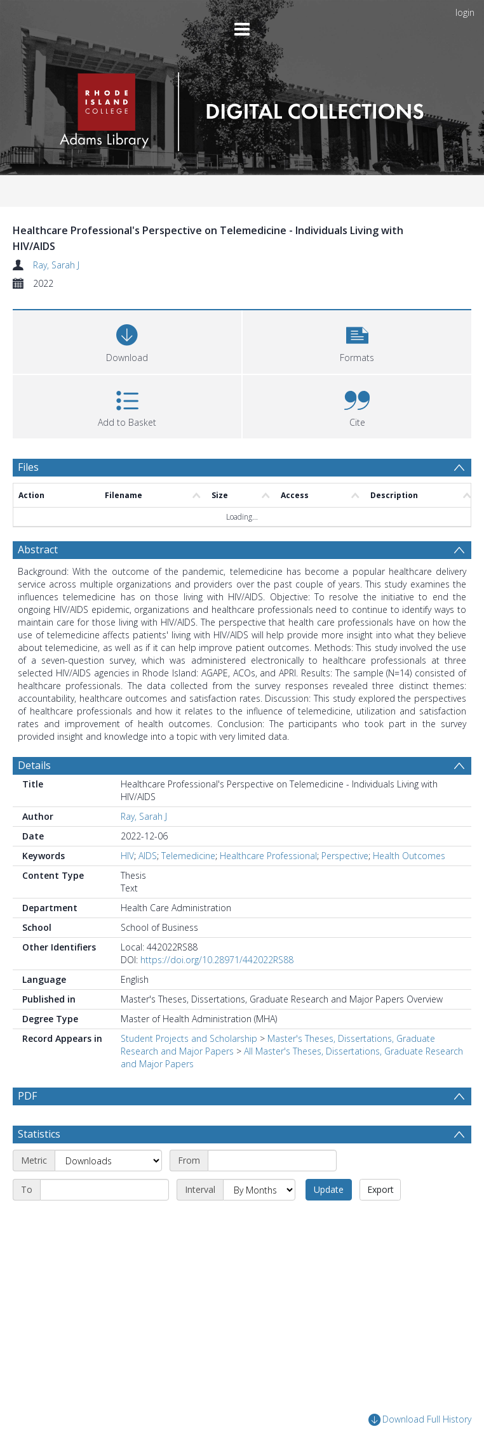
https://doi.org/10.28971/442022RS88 (216, 960)
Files (28, 467)
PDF (27, 1096)
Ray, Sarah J (56, 265)
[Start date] (272, 1191)
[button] (357, 340)
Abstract (38, 549)
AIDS (147, 856)
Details (34, 765)
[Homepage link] (242, 108)
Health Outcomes (409, 856)
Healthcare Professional (268, 856)
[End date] (104, 1220)
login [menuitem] (464, 12)
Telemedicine (188, 856)
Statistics (39, 1164)
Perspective (344, 856)
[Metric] (108, 1191)
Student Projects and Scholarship (189, 1038)
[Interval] (259, 1220)
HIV (127, 856)
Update (329, 1220)
